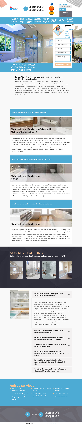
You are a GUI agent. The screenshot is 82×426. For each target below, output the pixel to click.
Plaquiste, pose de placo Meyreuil (19, 398)
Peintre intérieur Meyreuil (20, 394)
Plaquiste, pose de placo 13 (54, 21)
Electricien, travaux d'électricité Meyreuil (18, 389)
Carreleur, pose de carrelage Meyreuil (42, 389)
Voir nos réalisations (66, 14)
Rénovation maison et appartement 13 (14, 20)
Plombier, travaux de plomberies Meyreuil (39, 395)
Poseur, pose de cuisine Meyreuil (62, 389)
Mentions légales (51, 424)
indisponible (36, 7)
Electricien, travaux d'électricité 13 (69, 20)
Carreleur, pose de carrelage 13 (46, 20)
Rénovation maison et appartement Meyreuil (61, 395)
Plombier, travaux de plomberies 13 (37, 20)
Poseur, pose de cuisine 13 (22, 20)
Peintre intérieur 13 (61, 21)
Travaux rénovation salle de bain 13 (29, 20)
